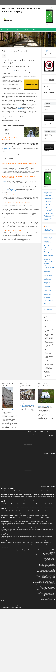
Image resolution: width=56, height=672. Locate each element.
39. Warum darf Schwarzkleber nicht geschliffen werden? (45, 598)
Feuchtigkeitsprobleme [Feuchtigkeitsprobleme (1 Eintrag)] (47, 271)
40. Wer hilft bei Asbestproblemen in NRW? (47, 599)
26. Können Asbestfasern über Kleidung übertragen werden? (44, 582)
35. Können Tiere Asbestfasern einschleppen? (47, 593)
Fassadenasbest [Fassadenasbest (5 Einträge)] (49, 268)
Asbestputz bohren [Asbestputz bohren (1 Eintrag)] (46, 253)
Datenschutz (48, 29)
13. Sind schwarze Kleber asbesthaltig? (48, 566)
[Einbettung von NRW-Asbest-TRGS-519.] (28, 444)
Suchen (45, 77)
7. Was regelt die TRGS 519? (50, 559)
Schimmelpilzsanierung (48, 198)
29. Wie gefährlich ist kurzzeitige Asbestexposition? (46, 586)
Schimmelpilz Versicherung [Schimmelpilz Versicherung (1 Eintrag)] (47, 290)
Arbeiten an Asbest (6, 180)
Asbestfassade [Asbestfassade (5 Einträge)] (48, 246)
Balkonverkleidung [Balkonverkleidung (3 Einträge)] (48, 255)
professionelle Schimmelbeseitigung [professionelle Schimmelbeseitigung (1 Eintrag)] (48, 276)
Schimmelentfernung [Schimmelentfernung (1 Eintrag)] (47, 282)
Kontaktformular (28, 29)
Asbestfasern (20, 108)
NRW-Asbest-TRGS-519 (47, 453)
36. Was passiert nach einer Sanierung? (48, 594)
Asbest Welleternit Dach (11, 189)
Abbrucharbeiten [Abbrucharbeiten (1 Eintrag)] (46, 237)
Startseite (46, 50)
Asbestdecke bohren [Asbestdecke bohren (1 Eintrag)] (46, 241)
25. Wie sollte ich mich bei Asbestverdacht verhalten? (46, 581)
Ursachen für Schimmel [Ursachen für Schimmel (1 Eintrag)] (47, 303)
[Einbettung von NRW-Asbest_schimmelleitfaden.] (28, 470)
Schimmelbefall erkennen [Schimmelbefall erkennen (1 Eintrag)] (47, 279)
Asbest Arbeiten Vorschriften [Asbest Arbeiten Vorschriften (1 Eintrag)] (48, 238)
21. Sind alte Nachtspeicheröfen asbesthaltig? (47, 576)
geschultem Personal (8, 200)
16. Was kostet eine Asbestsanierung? (48, 570)
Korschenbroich (12, 70)
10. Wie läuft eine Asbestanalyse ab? (48, 563)
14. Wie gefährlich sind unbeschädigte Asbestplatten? (46, 567)
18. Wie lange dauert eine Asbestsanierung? (47, 572)
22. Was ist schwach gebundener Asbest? (48, 577)
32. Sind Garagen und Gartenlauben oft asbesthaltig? (46, 589)
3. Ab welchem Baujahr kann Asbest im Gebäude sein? (45, 554)
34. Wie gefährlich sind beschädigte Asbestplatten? (46, 592)
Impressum (3, 602)
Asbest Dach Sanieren (48, 213)
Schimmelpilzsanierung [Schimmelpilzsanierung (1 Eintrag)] (47, 287)
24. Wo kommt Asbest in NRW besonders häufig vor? (46, 580)
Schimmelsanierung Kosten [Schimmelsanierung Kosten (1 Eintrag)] (47, 294)
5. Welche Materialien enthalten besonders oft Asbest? (45, 557)
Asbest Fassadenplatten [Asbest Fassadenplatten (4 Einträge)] (48, 249)
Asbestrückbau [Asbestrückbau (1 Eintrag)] (51, 253)
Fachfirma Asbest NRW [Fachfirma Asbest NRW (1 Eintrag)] (47, 265)
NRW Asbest (3, 29)
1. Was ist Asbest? (52, 552)
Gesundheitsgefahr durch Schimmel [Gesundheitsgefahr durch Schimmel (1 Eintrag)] (48, 272)
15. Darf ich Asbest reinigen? (50, 569)
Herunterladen (53, 453)
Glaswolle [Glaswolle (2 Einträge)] (46, 274)
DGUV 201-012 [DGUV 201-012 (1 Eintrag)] (50, 256)
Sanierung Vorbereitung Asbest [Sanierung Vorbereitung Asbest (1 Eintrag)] (48, 278)
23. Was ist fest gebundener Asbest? (49, 578)
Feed (46, 226)
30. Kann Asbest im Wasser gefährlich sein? (47, 587)
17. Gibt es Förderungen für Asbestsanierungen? (46, 571)
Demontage (7, 167)
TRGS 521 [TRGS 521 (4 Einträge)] (51, 300)
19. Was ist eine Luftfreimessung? (49, 573)
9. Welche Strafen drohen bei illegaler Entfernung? (46, 561)
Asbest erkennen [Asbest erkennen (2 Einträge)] (47, 244)
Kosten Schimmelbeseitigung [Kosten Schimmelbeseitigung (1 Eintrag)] (48, 275)
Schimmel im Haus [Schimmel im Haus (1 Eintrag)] (46, 283)
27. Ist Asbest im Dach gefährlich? (49, 583)
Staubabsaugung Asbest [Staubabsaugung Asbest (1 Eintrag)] (47, 298)
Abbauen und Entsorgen (15, 190)
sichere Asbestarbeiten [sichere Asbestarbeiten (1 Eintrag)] (47, 297)
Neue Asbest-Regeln (48, 309)
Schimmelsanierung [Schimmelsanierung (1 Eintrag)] (46, 293)
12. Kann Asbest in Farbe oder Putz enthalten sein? (46, 565)
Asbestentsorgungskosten (16, 105)
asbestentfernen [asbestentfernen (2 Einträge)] (47, 242)
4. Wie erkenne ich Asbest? (50, 555)
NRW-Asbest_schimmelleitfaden (45, 486)
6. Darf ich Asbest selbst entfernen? (49, 558)
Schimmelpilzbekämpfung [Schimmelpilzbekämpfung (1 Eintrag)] (47, 286)
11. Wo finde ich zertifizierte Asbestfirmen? (47, 564)
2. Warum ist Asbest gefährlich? (49, 553)
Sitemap (2, 600)
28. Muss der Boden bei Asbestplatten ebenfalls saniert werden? (44, 584)
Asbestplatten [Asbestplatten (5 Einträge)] (48, 252)
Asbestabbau (46, 200)
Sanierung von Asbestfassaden (10, 409)
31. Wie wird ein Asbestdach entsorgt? (48, 588)
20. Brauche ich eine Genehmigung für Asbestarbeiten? (45, 575)
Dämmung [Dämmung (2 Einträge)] (46, 258)
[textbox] (49, 95)
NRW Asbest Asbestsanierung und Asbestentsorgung (21, 10)
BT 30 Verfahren (7, 148)
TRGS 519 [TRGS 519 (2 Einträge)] (46, 300)
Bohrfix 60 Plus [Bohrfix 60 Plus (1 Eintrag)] (46, 256)
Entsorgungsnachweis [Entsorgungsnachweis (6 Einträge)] (48, 262)
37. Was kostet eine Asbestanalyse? (49, 595)
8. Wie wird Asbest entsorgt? (50, 560)
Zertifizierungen (36, 29)
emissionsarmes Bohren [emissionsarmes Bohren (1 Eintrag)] (47, 259)
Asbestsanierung (20, 29)
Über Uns (42, 29)
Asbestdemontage (11, 29)
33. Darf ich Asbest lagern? (50, 590)
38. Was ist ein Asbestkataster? (49, 596)
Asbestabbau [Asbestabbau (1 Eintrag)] (50, 237)
